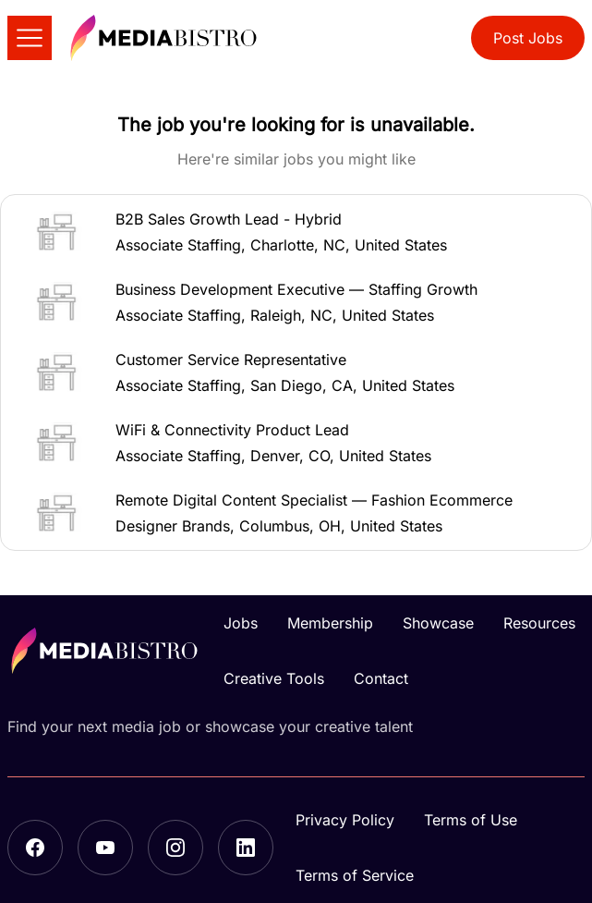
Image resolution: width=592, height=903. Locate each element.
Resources (539, 623)
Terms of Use (470, 820)
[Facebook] (35, 847)
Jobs (241, 623)
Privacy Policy (345, 820)
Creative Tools (274, 678)
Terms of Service (355, 875)
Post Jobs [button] (527, 38)
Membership (330, 623)
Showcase (438, 623)
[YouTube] (105, 847)
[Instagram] (175, 847)
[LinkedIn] (245, 847)
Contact (381, 678)
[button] (296, 232)
